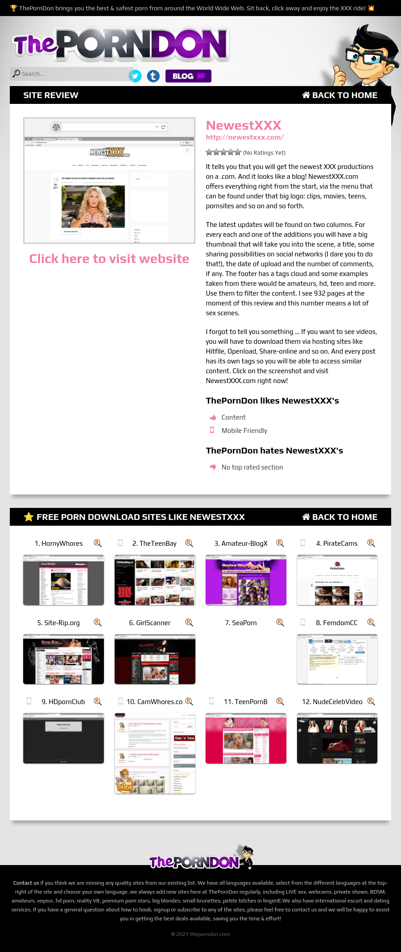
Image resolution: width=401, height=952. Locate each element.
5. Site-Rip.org (58, 622)
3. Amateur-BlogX (240, 543)
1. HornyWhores (58, 543)
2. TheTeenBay (154, 543)
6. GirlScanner (149, 622)
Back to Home (340, 95)
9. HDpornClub (63, 701)
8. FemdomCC (337, 622)
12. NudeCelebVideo (332, 701)
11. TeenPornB (246, 701)
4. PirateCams (337, 543)
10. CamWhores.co (154, 701)
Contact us (26, 883)
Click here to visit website (109, 258)
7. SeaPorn (241, 622)
